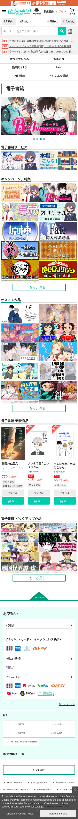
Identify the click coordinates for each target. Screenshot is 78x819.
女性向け (68, 21)
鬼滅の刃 (58, 58)
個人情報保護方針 (44, 789)
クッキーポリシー (67, 789)
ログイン (61, 11)
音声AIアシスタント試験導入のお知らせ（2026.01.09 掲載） (42, 51)
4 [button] (44, 139)
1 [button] (34, 139)
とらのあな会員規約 (39, 782)
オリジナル (34, 484)
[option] (39, 116)
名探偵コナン (19, 67)
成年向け (24, 21)
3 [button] (41, 139)
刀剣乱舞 (19, 75)
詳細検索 (70, 31)
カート (12, 501)
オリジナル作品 (19, 58)
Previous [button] (5, 116)
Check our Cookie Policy (20, 813)
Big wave (33, 470)
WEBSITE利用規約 (14, 782)
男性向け (53, 21)
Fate (58, 67)
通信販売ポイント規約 (65, 782)
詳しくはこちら (67, 704)
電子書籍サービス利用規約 (17, 789)
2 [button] (37, 139)
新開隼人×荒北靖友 (12, 486)
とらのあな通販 (58, 75)
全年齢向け (9, 21)
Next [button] (73, 116)
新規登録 (49, 11)
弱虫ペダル (8, 481)
